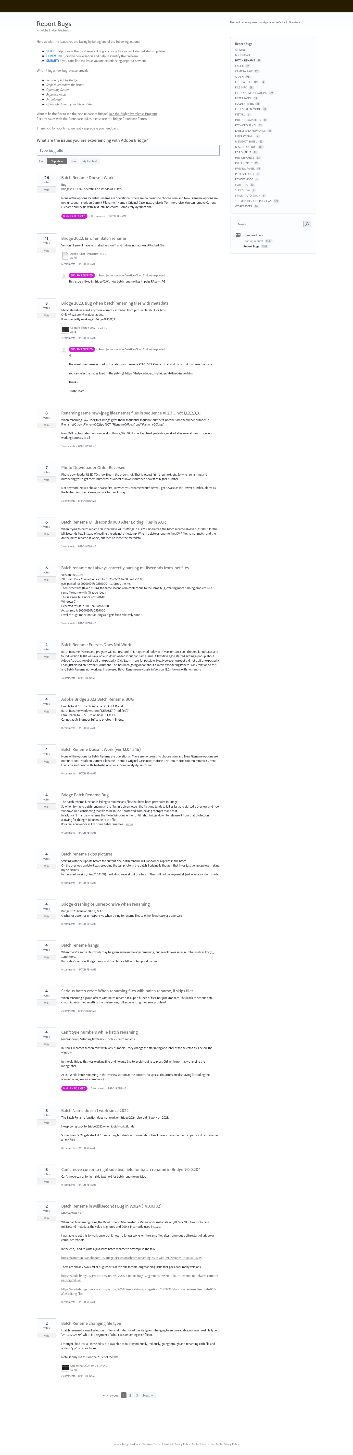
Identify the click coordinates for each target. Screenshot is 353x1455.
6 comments (68, 264)
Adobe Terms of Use (203, 1444)
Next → (148, 1395)
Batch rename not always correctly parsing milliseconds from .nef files (125, 568)
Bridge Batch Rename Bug (85, 795)
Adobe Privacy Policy (227, 1444)
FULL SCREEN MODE (248, 109)
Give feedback (253, 235)
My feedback (90, 161)
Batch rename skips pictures (87, 854)
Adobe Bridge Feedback (127, 1444)
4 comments (68, 338)
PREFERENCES (243, 163)
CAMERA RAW (243, 71)
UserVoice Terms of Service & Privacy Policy (166, 1444)
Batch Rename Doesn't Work (87, 177)
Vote (46, 190)
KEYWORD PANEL (245, 125)
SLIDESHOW (242, 190)
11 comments (98, 216)
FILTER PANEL (243, 98)
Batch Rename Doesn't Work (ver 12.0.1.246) (101, 749)
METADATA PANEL (246, 141)
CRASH (239, 76)
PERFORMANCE (244, 157)
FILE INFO (241, 87)
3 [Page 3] (137, 1395)
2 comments (68, 446)
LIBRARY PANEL (244, 136)
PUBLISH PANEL (244, 174)
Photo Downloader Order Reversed (93, 467)
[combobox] (270, 224)
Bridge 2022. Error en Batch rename (93, 238)
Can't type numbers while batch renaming (99, 1032)
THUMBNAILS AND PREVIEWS (253, 201)
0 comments (68, 728)
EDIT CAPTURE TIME (247, 82)
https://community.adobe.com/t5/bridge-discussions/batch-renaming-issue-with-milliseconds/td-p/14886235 (131, 1258)
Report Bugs (251, 246)
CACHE (239, 66)
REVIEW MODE (244, 179)
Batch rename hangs (80, 945)
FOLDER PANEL (244, 103)
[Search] (307, 224)
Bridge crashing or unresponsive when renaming (105, 904)
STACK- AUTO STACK (247, 195)
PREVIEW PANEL (245, 168)
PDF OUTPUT (243, 152)
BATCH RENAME (117, 216)
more (197, 669)
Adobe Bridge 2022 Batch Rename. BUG (97, 699)
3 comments (68, 500)
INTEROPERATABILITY (248, 120)
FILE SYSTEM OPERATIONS (251, 93)
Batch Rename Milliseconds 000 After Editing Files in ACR (113, 522)
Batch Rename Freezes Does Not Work (96, 644)
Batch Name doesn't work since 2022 (95, 1110)
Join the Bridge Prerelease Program (133, 114)
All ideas (240, 49)
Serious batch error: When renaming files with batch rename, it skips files (127, 991)
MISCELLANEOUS (245, 147)
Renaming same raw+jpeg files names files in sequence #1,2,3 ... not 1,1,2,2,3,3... (131, 413)
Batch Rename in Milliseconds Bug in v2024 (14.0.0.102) (111, 1206)
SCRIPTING (241, 184)
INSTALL (240, 114)
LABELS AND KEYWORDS (250, 130)
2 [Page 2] (130, 1395)
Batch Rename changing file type (91, 1323)
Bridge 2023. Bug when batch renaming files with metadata (115, 303)
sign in (267, 22)
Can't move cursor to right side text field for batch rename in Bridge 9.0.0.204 (131, 1169)
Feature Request (253, 241)
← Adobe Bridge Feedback (53, 30)
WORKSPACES (243, 206)
